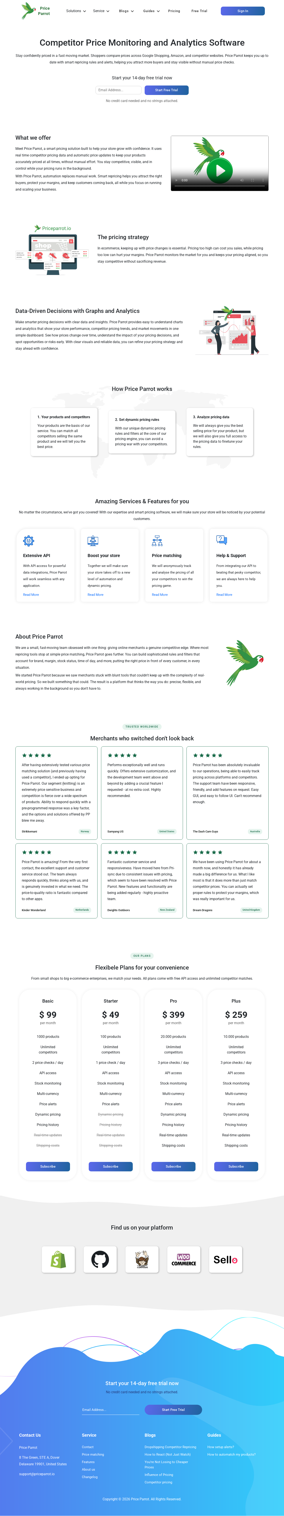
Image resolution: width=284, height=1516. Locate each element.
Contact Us (30, 1435)
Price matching (93, 1455)
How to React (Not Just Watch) (168, 1455)
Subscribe (47, 1167)
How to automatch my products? (231, 1455)
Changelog (90, 1477)
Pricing (174, 11)
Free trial (199, 11)
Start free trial (166, 90)
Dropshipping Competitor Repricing (170, 1447)
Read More (31, 595)
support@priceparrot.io (37, 1474)
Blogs (124, 11)
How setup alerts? (220, 1447)
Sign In (243, 11)
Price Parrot (28, 1448)
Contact (88, 1447)
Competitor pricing (158, 1482)
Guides (149, 11)
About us (88, 1470)
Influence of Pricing (159, 1475)
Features (88, 1462)
